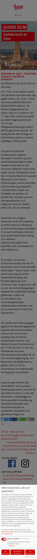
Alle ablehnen (5, 552)
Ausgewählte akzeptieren (17, 552)
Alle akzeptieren (30, 552)
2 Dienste (11, 546)
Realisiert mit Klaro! (30, 556)
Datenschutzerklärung (8, 532)
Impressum (8, 534)
